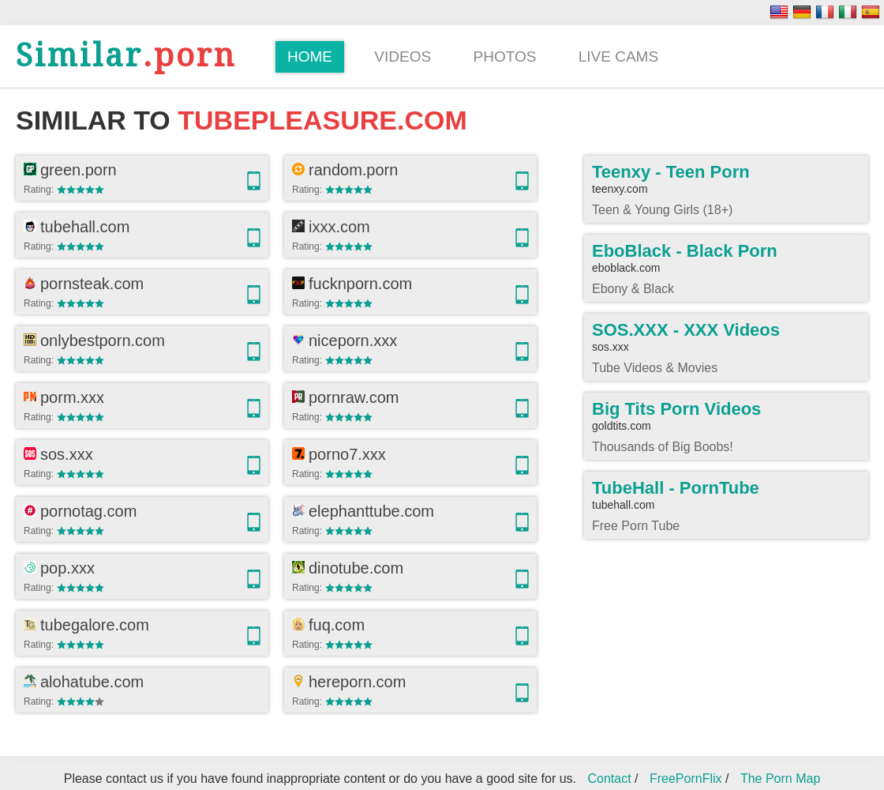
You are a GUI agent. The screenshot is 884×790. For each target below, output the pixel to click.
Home (309, 56)
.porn (126, 55)
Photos (505, 56)
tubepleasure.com (322, 120)
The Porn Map (780, 778)
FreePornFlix (686, 778)
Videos (402, 56)
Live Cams (618, 56)
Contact (609, 778)
